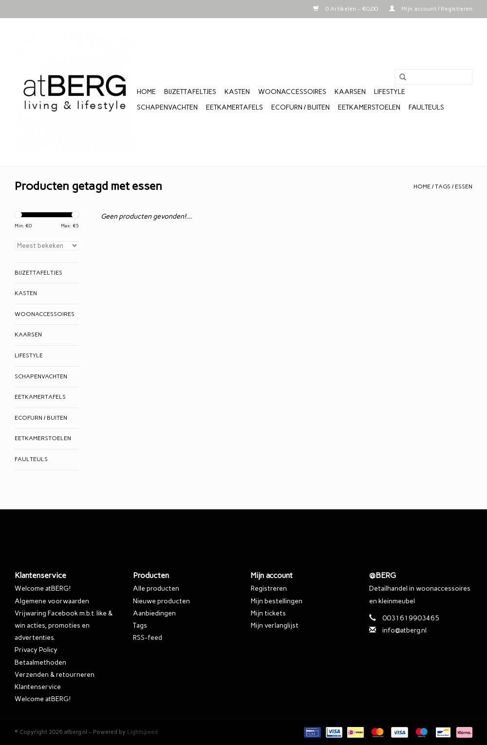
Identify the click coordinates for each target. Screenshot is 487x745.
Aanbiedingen (154, 613)
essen (463, 186)
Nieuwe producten (161, 601)
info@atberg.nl (404, 630)
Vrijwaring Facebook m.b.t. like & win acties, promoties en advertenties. (63, 625)
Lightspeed (142, 731)
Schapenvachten (167, 107)
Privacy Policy (36, 650)
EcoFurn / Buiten (300, 107)
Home (146, 92)
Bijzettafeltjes (190, 92)
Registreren (269, 588)
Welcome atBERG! (43, 588)
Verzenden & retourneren (54, 674)
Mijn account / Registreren (430, 8)
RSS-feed (147, 637)
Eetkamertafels (234, 107)
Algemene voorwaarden (52, 601)
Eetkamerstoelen (369, 107)
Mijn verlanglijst (275, 625)
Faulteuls (426, 107)
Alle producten (156, 588)
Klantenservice (38, 687)
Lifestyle (389, 92)
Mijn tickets (268, 613)
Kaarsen (350, 92)
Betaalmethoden (40, 662)
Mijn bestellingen (276, 601)
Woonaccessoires (292, 92)
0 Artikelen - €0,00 (346, 8)
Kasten (237, 92)
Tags (442, 186)
